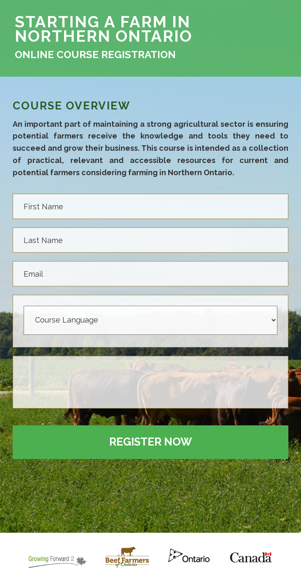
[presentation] (88, 383)
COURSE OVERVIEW (71, 106)
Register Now (150, 441)
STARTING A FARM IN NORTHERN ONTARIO (103, 29)
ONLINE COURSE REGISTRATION (95, 55)
